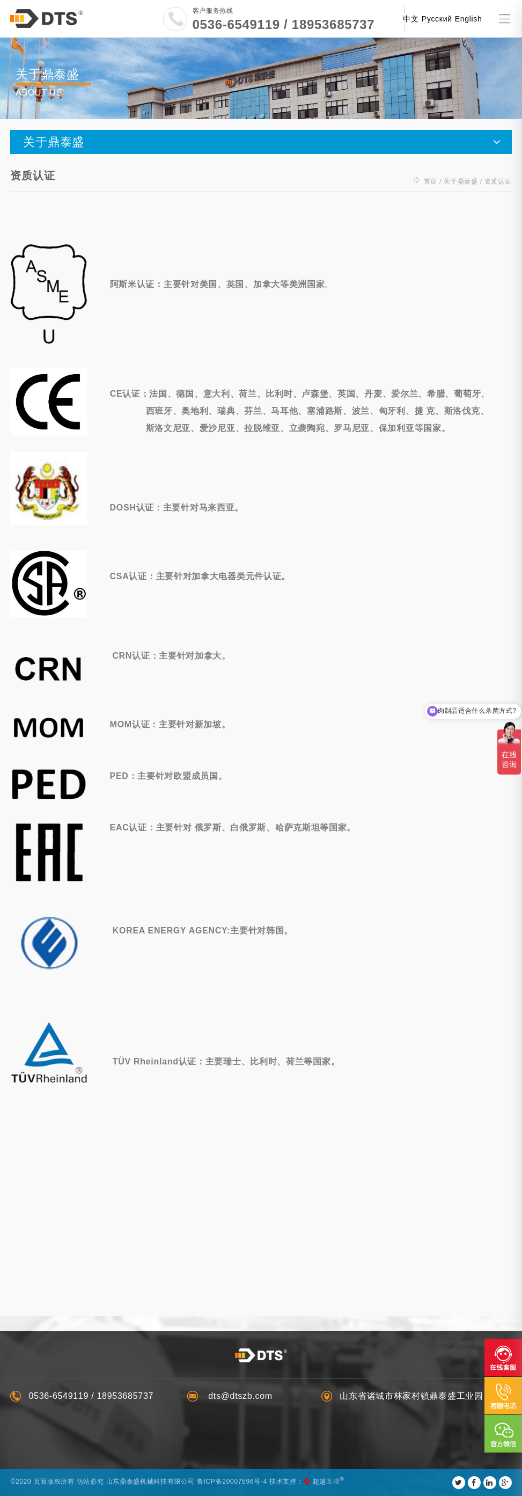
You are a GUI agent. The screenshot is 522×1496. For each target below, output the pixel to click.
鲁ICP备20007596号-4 (232, 1481)
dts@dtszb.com (238, 1395)
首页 (430, 178)
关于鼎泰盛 (461, 178)
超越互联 (326, 1481)
